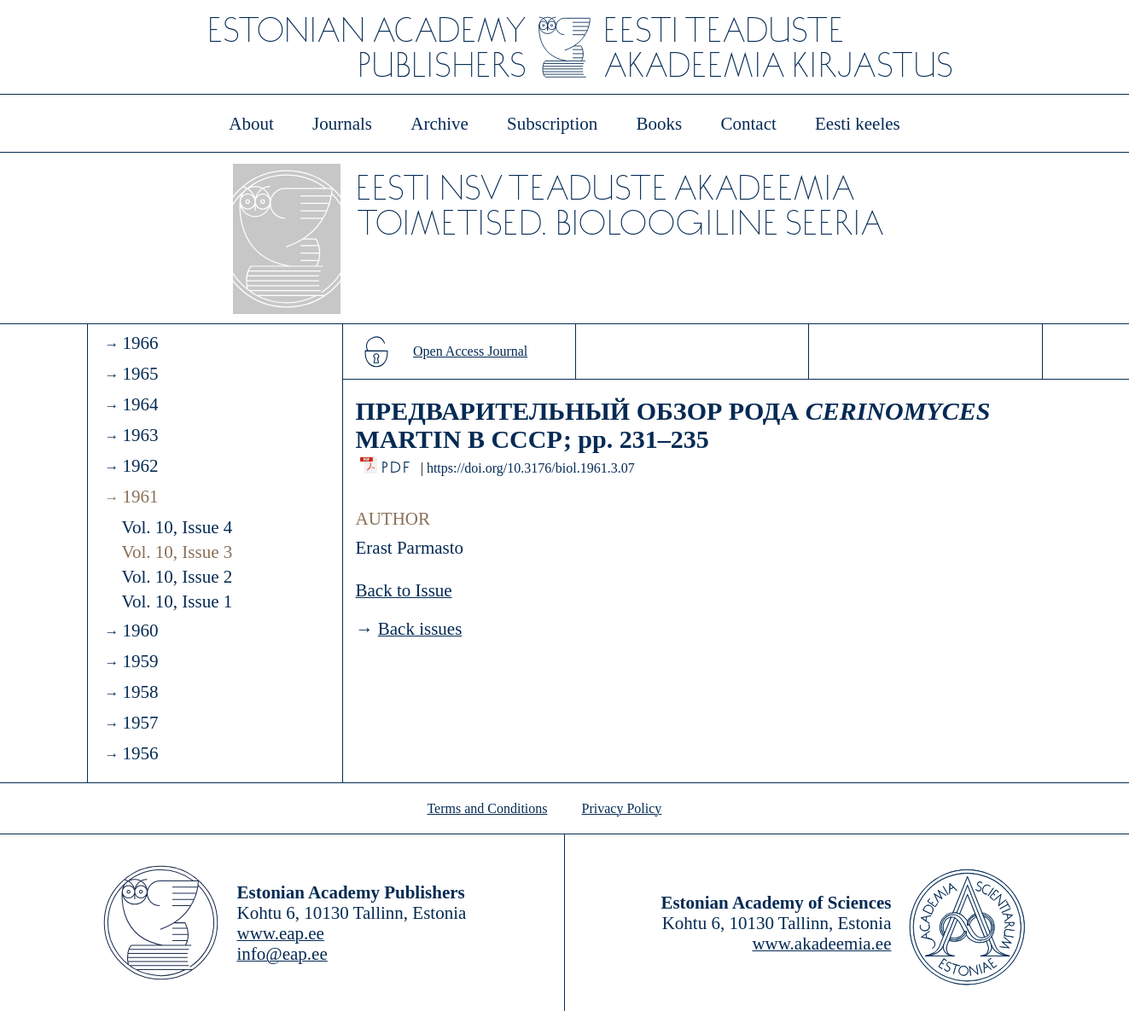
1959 (140, 661)
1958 (140, 692)
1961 (140, 496)
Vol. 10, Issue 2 (177, 577)
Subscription (552, 123)
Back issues (420, 629)
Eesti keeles (857, 123)
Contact (748, 123)
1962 (140, 466)
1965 (140, 373)
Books (660, 123)
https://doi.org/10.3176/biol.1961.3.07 (531, 468)
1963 (140, 435)
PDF (397, 463)
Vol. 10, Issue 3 (177, 552)
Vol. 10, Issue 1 (177, 601)
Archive (439, 123)
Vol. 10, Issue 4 (177, 527)
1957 (140, 722)
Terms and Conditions (487, 808)
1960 (140, 630)
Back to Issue (404, 590)
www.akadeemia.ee (821, 943)
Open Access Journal (470, 351)
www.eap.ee (280, 933)
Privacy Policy (622, 808)
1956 (140, 753)
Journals (342, 123)
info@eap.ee (282, 954)
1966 (140, 343)
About (251, 123)
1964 (140, 404)
